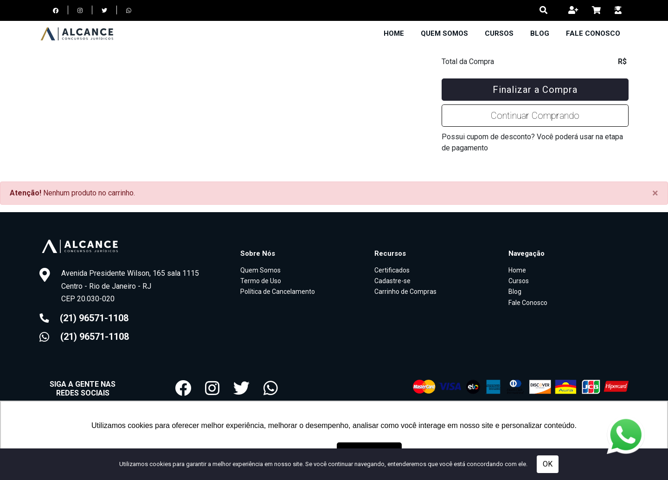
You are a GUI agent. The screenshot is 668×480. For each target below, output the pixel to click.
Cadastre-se (392, 281)
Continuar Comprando (535, 115)
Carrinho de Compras (405, 291)
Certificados (392, 270)
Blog (539, 33)
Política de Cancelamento (277, 291)
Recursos (390, 253)
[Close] (655, 193)
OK (547, 464)
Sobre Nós (257, 253)
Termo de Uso (260, 281)
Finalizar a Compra (535, 89)
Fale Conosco (593, 33)
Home (394, 33)
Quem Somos (444, 33)
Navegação (526, 253)
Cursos (499, 33)
